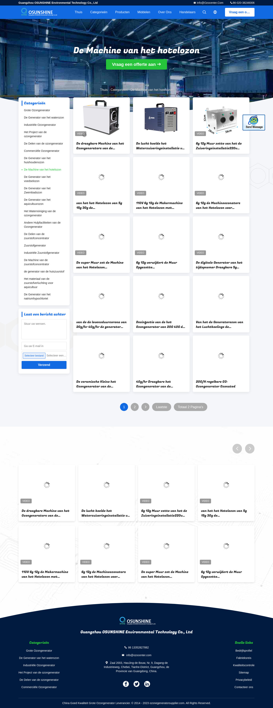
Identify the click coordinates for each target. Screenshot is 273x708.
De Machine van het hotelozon (42, 169)
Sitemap (244, 672)
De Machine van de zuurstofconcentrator (36, 262)
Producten (122, 12)
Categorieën (98, 12)
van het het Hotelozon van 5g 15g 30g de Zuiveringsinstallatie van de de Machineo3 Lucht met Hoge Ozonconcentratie (100, 205)
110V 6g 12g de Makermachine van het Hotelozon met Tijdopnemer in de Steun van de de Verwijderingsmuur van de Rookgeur (160, 205)
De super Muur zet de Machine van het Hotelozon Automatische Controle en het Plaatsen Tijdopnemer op (100, 265)
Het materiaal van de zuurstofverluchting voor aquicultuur (38, 283)
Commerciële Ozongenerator (41, 150)
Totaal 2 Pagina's (190, 407)
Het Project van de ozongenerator (35, 134)
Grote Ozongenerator (37, 110)
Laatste (161, 407)
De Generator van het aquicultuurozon (37, 201)
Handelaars (187, 12)
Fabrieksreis (243, 657)
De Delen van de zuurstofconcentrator (36, 236)
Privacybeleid (244, 679)
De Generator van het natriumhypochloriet (37, 296)
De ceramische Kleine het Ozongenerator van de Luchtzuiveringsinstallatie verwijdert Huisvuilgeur (97, 384)
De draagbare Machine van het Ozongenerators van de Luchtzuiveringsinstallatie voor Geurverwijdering (101, 146)
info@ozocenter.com (209, 2)
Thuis (78, 12)
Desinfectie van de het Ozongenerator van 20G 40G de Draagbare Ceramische (160, 324)
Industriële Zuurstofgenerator (41, 252)
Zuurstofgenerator (35, 245)
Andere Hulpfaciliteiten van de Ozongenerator (42, 224)
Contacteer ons (243, 687)
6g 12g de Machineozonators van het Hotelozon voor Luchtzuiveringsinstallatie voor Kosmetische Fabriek (221, 205)
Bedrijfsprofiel (243, 650)
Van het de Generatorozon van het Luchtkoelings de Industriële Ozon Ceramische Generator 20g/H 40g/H (219, 324)
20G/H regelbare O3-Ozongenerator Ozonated (215, 384)
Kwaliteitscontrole (244, 665)
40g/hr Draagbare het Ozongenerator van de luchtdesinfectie (153, 384)
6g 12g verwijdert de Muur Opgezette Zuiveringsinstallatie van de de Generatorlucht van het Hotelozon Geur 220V (160, 265)
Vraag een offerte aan (242, 12)
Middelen (143, 12)
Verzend (44, 365)
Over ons (165, 12)
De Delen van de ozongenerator (43, 143)
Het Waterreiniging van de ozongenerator (40, 213)
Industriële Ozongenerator (40, 124)
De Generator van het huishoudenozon (37, 160)
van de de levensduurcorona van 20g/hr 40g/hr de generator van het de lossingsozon (101, 324)
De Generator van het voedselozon (37, 179)
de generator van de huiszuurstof (44, 271)
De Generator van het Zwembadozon (37, 190)
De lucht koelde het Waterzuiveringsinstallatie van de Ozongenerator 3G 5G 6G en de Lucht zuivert (161, 146)
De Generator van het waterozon (44, 117)
